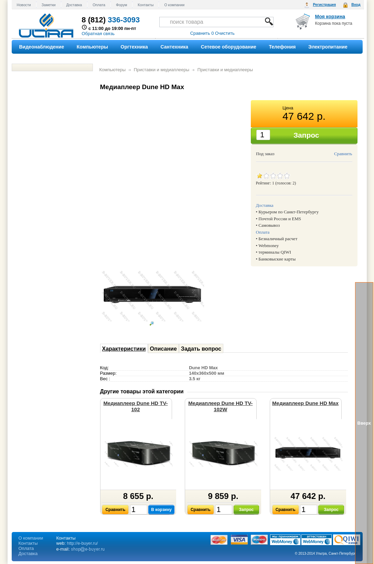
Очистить (225, 33)
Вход (355, 4)
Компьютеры (112, 69)
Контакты (145, 5)
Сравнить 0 (202, 33)
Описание (163, 349)
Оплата (99, 5)
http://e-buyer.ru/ (82, 543)
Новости (24, 5)
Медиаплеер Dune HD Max (305, 403)
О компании (174, 5)
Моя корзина (330, 16)
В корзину (161, 509)
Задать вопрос (201, 349)
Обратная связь (98, 33)
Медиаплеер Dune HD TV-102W (220, 406)
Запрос (246, 509)
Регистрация (324, 4)
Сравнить (343, 153)
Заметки (49, 5)
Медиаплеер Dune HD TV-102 (135, 406)
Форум (121, 5)
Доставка (74, 5)
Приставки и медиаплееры (161, 69)
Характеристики (124, 349)
